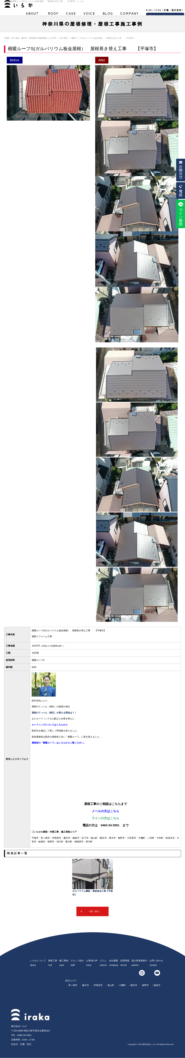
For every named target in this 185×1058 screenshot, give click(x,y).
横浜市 (133, 985)
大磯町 (122, 985)
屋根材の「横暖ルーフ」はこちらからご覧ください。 (59, 742)
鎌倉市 (157, 985)
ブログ (108, 14)
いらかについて (32, 14)
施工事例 (71, 14)
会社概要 (129, 14)
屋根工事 (53, 14)
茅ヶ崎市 (72, 985)
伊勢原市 (98, 985)
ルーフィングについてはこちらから (50, 724)
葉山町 (110, 985)
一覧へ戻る (93, 911)
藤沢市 (85, 985)
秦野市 (145, 985)
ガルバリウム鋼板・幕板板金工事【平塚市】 (92, 877)
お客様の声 (89, 14)
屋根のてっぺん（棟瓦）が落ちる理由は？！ (54, 712)
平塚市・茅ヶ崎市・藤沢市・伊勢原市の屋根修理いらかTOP (30, 38)
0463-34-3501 (25, 1035)
